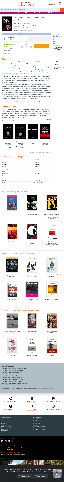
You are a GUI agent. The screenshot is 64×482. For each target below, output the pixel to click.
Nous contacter (5, 430)
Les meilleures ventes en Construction (12, 372)
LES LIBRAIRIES (37, 417)
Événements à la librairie (39, 429)
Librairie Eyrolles (37, 419)
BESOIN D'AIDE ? (5, 423)
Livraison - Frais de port (6, 426)
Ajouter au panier (42, 46)
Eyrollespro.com (16, 454)
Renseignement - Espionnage (45, 388)
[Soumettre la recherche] (62, 10)
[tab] (14, 38)
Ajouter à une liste (26, 34)
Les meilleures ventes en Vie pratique (12, 381)
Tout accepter (24, 476)
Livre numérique (5, 429)
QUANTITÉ (26, 44)
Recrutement (36, 428)
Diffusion (23, 454)
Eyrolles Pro (36, 420)
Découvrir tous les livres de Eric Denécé (40, 152)
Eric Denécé (17, 26)
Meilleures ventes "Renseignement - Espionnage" (20, 310)
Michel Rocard (37, 26)
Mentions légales (5, 458)
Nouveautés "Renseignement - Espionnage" (18, 254)
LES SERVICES (36, 423)
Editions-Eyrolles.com (6, 454)
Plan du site (26, 458)
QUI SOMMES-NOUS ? (6, 417)
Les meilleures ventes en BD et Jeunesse (13, 385)
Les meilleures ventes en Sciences (11, 376)
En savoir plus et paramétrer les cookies (46, 471)
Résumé (56, 61)
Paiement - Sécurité (6, 428)
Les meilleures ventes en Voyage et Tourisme (14, 383)
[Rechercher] (30, 10)
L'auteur (57, 64)
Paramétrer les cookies (7, 432)
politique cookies (46, 469)
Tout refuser (40, 476)
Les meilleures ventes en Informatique (12, 370)
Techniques (11, 388)
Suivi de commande (6, 425)
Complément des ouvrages (39, 426)
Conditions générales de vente (16, 458)
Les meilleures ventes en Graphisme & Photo (14, 368)
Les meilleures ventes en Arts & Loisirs (12, 379)
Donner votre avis (32, 28)
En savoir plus (47, 119)
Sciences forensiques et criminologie (26, 388)
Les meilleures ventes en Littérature (12, 377)
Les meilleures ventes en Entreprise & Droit (13, 374)
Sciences (4, 388)
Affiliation (35, 425)
